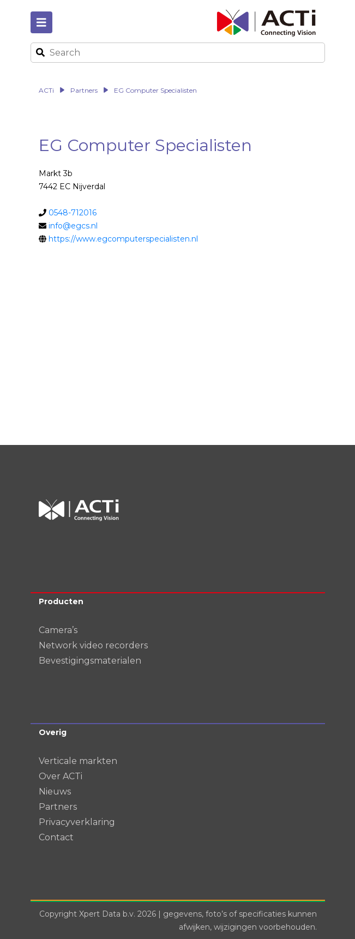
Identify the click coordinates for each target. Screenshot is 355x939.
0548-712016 (73, 213)
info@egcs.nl (73, 226)
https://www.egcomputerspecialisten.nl (123, 239)
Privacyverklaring (77, 822)
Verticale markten (78, 761)
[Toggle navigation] (41, 22)
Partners (58, 807)
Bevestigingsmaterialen (90, 660)
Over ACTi (60, 776)
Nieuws (55, 791)
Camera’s (58, 630)
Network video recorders (93, 645)
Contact (56, 837)
